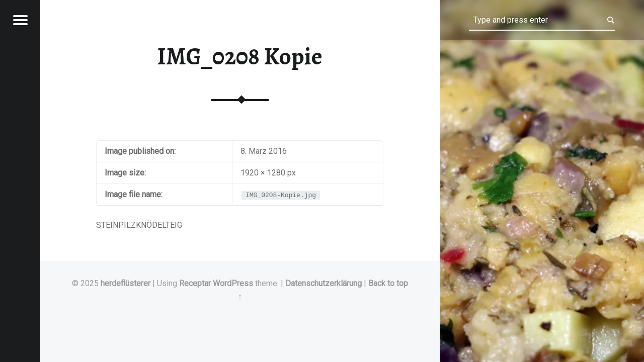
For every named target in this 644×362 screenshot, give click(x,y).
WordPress (233, 283)
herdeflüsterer (125, 283)
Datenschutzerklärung (323, 283)
